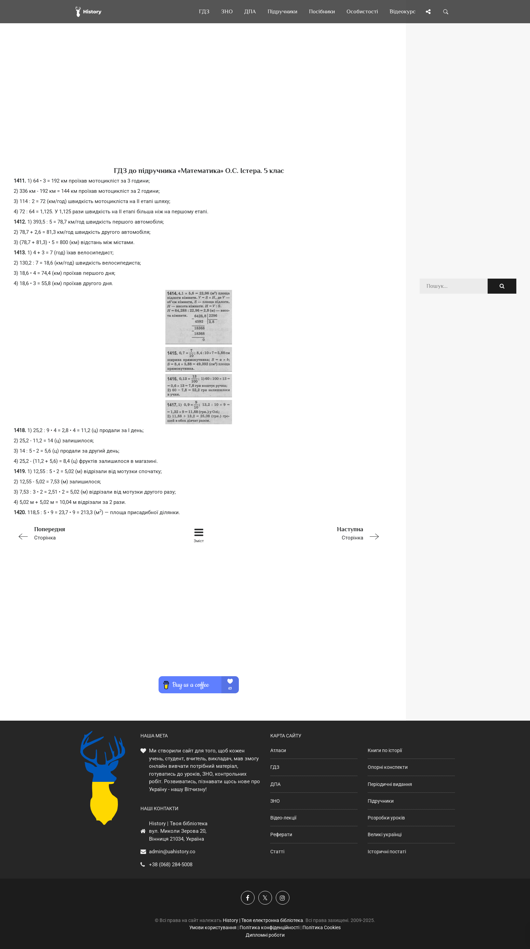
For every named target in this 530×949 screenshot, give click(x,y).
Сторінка (87, 533)
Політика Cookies (321, 927)
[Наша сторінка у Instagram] (282, 898)
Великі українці (385, 834)
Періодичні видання (390, 784)
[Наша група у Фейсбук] (248, 898)
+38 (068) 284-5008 (170, 864)
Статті (277, 851)
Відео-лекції (283, 817)
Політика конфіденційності (269, 927)
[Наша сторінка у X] (265, 898)
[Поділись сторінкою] (428, 11)
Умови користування (212, 927)
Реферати (281, 834)
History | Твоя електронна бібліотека (263, 920)
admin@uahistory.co (172, 851)
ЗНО (275, 801)
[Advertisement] (199, 106)
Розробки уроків (386, 817)
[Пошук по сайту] (446, 11)
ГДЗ (274, 767)
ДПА (275, 784)
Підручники (381, 801)
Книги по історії (385, 750)
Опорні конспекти (388, 767)
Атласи (278, 750)
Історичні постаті (387, 851)
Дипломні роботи (265, 935)
